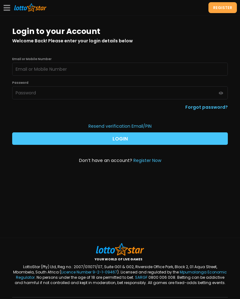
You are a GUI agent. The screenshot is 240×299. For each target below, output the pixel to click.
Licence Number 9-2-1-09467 (89, 272)
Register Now (147, 160)
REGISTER (222, 7)
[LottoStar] (30, 7)
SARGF (141, 277)
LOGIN (120, 138)
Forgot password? (206, 107)
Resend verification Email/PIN (120, 126)
